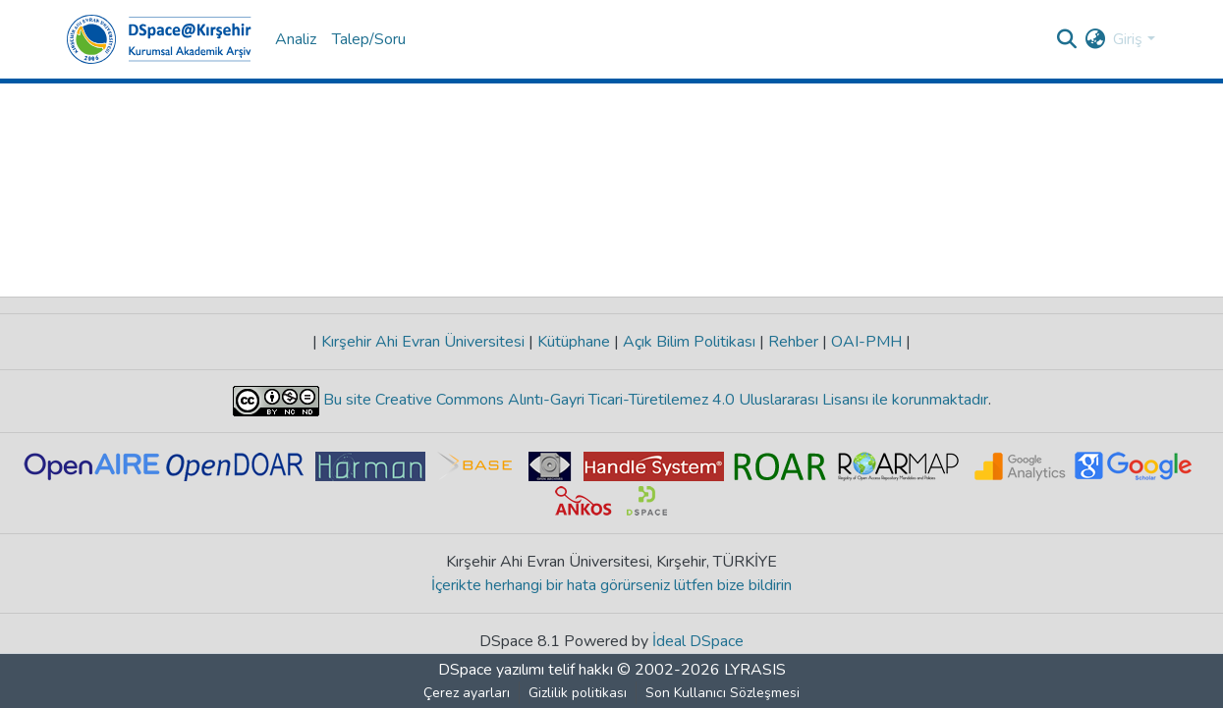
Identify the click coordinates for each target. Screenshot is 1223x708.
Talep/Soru (369, 39)
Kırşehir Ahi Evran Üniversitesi (422, 342)
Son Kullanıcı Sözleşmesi (722, 692)
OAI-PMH (866, 342)
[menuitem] (1095, 39)
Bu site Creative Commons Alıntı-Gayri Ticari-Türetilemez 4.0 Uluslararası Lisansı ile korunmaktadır (653, 399)
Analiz (295, 39)
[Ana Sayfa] (159, 39)
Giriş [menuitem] (1127, 39)
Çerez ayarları (466, 692)
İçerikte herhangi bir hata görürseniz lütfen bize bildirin (611, 585)
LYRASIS (755, 670)
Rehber (793, 342)
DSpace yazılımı (491, 670)
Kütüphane (573, 342)
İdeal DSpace (698, 641)
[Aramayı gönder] (1066, 39)
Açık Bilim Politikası (689, 342)
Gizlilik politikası (577, 692)
